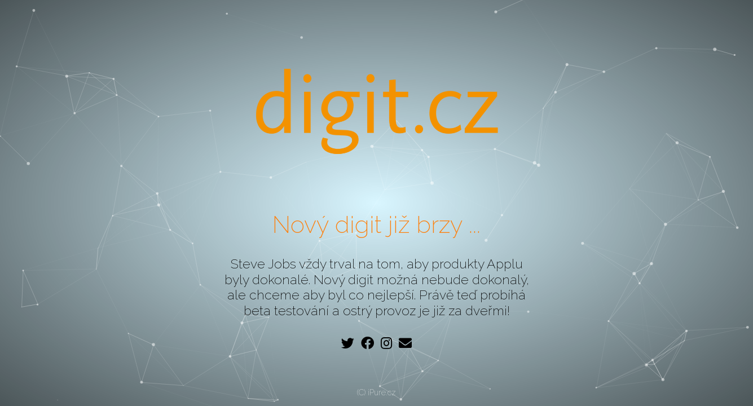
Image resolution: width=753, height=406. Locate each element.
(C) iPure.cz (376, 392)
